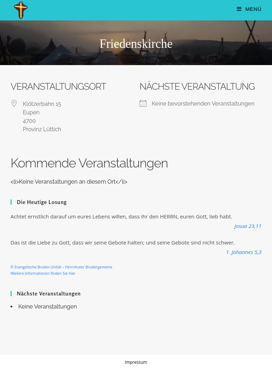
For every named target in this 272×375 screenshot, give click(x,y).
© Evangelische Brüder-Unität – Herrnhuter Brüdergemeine (61, 267)
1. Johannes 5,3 (243, 251)
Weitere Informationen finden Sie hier (43, 273)
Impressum (136, 362)
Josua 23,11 (247, 225)
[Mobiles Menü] (249, 9)
